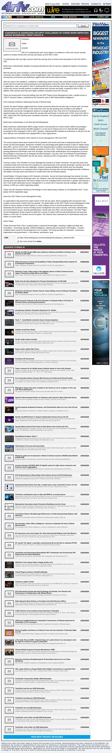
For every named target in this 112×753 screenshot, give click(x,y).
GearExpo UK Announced (24, 359)
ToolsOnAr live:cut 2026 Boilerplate (28, 708)
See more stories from (31, 241)
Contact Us (96, 4)
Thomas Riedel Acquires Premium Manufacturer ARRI (35, 649)
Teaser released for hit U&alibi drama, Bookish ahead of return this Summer (43, 368)
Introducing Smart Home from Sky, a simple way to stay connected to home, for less (46, 485)
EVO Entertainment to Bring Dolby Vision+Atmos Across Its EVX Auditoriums (43, 475)
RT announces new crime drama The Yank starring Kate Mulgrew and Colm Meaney (45, 533)
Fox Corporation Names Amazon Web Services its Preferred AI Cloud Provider (44, 378)
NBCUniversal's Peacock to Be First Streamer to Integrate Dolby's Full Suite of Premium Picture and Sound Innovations (44, 301)
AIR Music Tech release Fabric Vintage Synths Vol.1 (34, 562)
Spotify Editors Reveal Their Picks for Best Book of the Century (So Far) (41, 426)
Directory (85, 4)
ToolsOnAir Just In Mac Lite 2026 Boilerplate (31, 727)
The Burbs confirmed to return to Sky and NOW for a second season (40, 494)
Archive (65, 4)
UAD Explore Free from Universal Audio (29, 446)
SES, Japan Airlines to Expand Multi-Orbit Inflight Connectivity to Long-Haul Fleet (45, 669)
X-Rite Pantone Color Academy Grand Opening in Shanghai (37, 611)
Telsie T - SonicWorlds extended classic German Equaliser (36, 320)
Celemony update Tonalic (24, 582)
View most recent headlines (47, 737)
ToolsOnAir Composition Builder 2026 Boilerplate (33, 679)
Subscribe (75, 4)
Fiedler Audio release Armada (26, 339)
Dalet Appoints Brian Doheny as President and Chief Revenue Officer (40, 601)
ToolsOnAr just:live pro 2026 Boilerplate (30, 688)
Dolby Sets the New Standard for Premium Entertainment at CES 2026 (40, 281)
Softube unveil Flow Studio (25, 329)
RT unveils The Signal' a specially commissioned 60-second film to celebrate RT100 (46, 543)
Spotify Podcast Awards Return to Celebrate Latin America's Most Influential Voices (46, 397)
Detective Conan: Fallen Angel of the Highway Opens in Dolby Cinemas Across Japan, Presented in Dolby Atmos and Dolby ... (44, 272)
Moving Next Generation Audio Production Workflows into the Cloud (40, 504)
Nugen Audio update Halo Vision (27, 349)
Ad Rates (107, 4)
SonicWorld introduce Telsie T (26, 436)
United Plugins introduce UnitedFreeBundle (31, 572)
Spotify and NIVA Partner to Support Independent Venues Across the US (41, 417)
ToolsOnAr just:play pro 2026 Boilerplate (30, 698)
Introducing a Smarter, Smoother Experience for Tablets (35, 310)
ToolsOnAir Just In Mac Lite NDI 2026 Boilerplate (33, 717)
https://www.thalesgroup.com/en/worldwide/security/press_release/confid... (48, 238)
